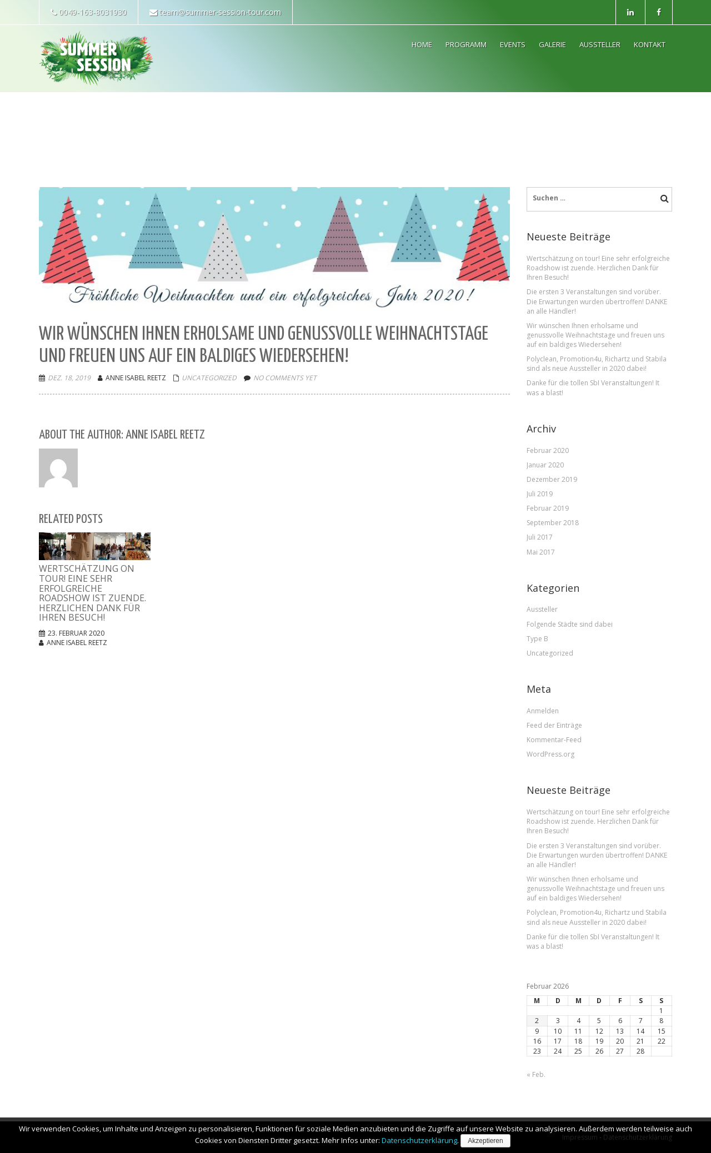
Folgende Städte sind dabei (570, 624)
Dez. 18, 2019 (69, 377)
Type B (537, 638)
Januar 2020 (545, 465)
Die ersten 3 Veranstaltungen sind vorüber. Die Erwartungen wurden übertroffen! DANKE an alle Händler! (597, 301)
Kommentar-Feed (554, 739)
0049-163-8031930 (89, 12)
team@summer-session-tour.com (215, 12)
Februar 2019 (548, 508)
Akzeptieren (485, 1141)
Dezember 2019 (552, 479)
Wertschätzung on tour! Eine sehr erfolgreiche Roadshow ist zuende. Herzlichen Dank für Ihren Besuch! (598, 268)
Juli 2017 (540, 537)
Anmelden (543, 711)
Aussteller (542, 609)
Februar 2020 (548, 450)
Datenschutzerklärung (419, 1140)
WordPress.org (550, 754)
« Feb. (536, 1074)
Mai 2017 (541, 552)
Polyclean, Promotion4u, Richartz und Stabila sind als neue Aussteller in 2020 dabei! (597, 363)
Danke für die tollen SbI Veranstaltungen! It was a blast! (593, 387)
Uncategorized (209, 377)
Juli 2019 (540, 494)
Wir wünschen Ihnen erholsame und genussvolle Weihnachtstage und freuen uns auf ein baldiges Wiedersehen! (595, 335)
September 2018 (553, 522)
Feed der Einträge (554, 725)
